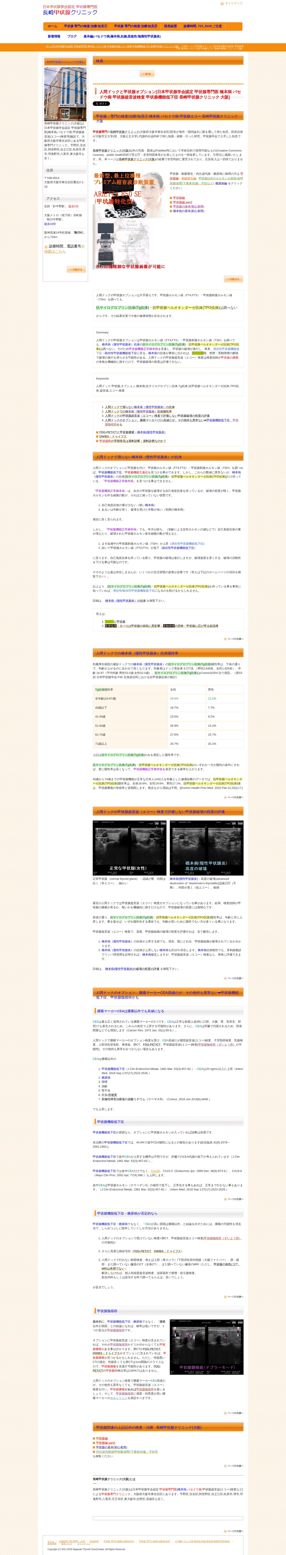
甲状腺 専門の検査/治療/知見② (135, 26)
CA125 (155, 1171)
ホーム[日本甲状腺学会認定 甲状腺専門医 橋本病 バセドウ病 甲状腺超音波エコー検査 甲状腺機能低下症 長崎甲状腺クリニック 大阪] (112, 46)
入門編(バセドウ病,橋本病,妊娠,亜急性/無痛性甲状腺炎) (202, 1541)
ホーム (52, 26)
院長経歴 (170, 26)
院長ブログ (66, 1543)
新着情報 (54, 36)
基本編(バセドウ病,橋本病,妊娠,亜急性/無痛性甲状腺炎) (122, 36)
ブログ (72, 36)
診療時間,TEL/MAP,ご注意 (72, 1541)
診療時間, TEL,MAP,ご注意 (203, 26)
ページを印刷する (233, 279)
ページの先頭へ (233, 639)
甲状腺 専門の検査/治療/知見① (85, 26)
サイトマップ (233, 3)
